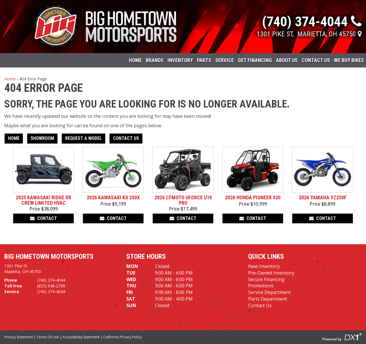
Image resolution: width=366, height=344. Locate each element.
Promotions (261, 286)
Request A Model (83, 138)
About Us (287, 60)
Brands (155, 60)
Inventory (180, 60)
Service (224, 60)
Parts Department (267, 299)
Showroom (42, 138)
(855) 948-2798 (51, 286)
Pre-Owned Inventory (271, 273)
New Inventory (264, 266)
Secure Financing (266, 279)
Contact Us (316, 60)
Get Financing (255, 60)
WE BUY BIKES (349, 60)
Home (135, 60)
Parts (204, 60)
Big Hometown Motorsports (49, 256)
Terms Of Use (48, 337)
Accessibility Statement (81, 337)
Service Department (269, 292)
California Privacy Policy (122, 337)
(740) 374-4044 (51, 280)
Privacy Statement (18, 337)
